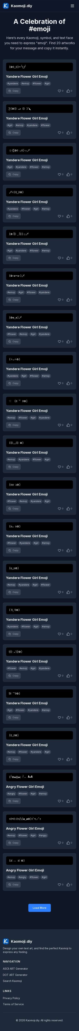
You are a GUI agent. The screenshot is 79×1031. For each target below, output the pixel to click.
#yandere (12, 83)
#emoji (25, 83)
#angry (11, 793)
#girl (47, 83)
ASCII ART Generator (15, 968)
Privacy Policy (11, 998)
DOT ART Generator (15, 974)
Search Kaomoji (12, 980)
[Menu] (72, 6)
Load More (39, 907)
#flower (37, 83)
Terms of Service (13, 1004)
